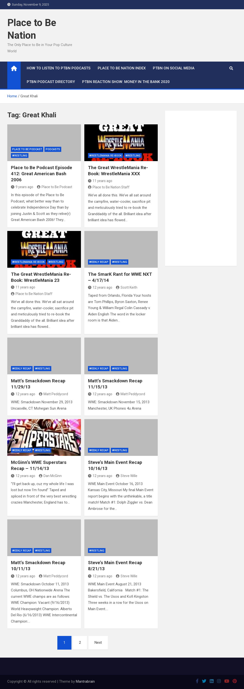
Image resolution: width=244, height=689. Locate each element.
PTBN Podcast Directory (51, 82)
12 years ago (100, 287)
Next (98, 642)
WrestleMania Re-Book (105, 155)
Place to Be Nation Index (122, 68)
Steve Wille (126, 476)
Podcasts (53, 149)
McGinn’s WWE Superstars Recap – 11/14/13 (38, 465)
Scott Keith (126, 287)
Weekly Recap (98, 262)
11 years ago (100, 181)
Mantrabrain (85, 681)
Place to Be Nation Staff (109, 187)
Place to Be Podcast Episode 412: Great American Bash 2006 (41, 173)
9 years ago (22, 187)
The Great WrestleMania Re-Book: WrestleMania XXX (118, 170)
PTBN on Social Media (173, 68)
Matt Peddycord (53, 394)
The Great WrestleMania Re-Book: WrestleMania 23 (41, 277)
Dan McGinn (50, 476)
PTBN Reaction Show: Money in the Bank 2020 (126, 82)
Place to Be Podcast (27, 149)
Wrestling (19, 155)
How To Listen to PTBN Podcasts (58, 68)
